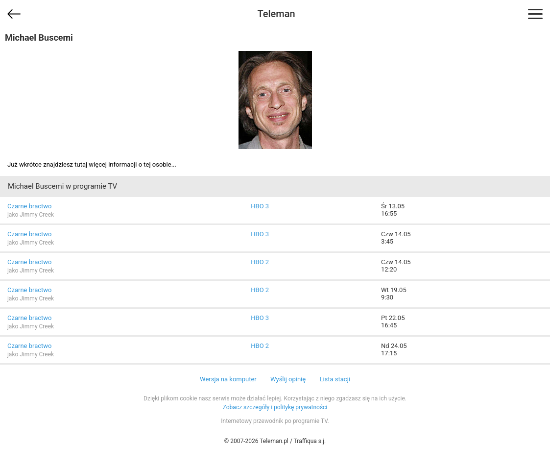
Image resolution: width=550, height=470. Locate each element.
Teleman (276, 14)
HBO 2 (260, 262)
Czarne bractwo (29, 206)
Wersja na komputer (228, 379)
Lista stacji (334, 379)
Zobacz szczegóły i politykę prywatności (275, 407)
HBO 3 (260, 206)
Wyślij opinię (288, 379)
